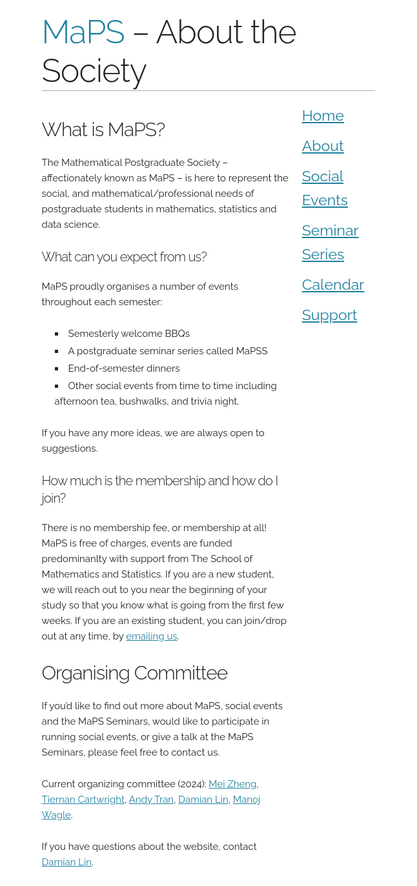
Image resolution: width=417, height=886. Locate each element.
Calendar (333, 284)
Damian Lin (203, 799)
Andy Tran (151, 799)
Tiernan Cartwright (83, 799)
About (323, 145)
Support (330, 314)
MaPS (83, 32)
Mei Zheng (232, 784)
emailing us (151, 636)
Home (323, 115)
